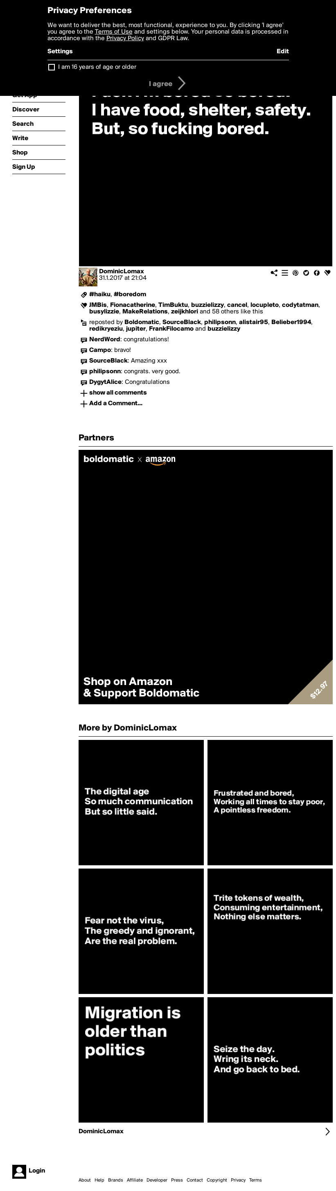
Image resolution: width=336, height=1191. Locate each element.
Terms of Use (114, 32)
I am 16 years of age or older (97, 67)
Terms (255, 1180)
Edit (283, 51)
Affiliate (135, 1180)
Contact (195, 1180)
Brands (115, 1180)
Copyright (217, 1180)
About (85, 1180)
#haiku (99, 294)
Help (99, 1180)
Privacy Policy (125, 38)
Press (177, 1180)
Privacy (238, 1180)
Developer (157, 1180)
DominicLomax (121, 271)
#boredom (130, 294)
